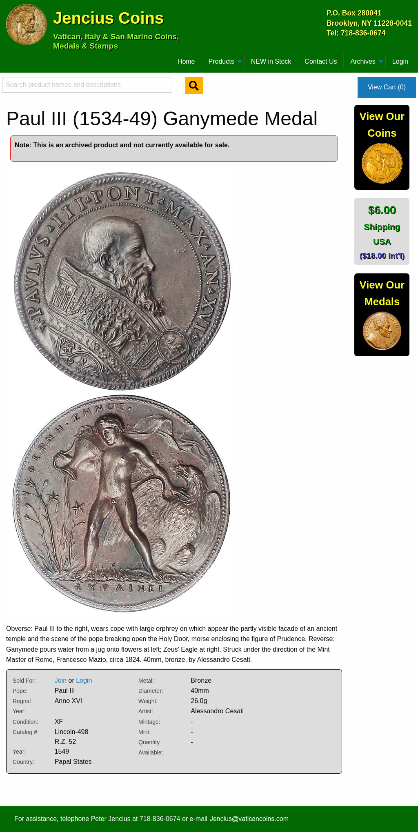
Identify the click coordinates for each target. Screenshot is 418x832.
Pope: (20, 691)
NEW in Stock (271, 61)
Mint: (144, 732)
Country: (23, 762)
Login (400, 61)
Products (221, 61)
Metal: (146, 680)
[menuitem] (9, 58)
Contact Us (321, 61)
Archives (362, 61)
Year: (19, 751)
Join (61, 680)
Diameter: (150, 691)
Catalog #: (26, 732)
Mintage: (149, 722)
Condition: (25, 722)
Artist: (145, 711)
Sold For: (24, 680)
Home (186, 61)
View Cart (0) (387, 87)
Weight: (148, 701)
